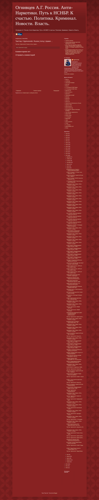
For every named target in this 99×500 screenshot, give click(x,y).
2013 (67, 155)
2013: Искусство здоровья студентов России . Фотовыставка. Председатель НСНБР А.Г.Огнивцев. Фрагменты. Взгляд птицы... (74, 46)
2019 (67, 144)
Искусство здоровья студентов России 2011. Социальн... (75, 371)
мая (68, 454)
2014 (67, 153)
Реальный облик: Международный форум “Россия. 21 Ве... (74, 388)
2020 (67, 142)
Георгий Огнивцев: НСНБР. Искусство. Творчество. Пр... (75, 179)
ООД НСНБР (68, 113)
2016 (67, 149)
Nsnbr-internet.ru (68, 92)
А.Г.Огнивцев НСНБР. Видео (71, 87)
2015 (67, 151)
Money (66, 128)
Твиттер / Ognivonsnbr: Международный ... (71, 391)
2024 (67, 135)
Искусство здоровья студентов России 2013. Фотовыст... (75, 334)
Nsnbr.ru (67, 79)
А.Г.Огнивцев (68, 117)
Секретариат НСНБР (69, 95)
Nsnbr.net (67, 100)
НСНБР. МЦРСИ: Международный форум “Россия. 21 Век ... (74, 246)
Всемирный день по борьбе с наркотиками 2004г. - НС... (73, 322)
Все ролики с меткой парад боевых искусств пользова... (74, 443)
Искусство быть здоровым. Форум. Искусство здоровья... (74, 374)
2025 (67, 133)
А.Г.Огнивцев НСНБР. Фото (71, 89)
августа (68, 164)
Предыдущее (56, 90)
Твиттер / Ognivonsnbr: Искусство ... (74, 336)
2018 (67, 146)
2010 (67, 467)
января (68, 461)
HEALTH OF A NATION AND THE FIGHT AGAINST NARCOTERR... (75, 264)
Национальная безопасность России (73, 103)
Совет (66, 120)
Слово (66, 123)
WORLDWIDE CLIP (69, 126)
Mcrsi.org (67, 84)
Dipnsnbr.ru (67, 93)
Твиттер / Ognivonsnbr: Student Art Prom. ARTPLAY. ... (74, 396)
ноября (68, 158)
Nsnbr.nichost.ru (68, 106)
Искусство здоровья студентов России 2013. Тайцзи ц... (75, 176)
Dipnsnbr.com (68, 90)
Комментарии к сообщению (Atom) (30, 92)
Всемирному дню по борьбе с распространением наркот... (73, 170)
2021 (67, 140)
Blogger (55, 493)
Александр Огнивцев (69, 82)
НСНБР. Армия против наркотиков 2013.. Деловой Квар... (74, 299)
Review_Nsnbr (68, 115)
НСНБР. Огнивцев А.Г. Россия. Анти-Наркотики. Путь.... (74, 173)
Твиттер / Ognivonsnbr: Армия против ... (75, 316)
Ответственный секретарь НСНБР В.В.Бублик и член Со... (74, 356)
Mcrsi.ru (67, 85)
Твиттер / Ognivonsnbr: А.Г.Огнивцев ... (75, 419)
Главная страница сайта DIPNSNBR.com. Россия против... (74, 359)
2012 (67, 464)
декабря (69, 157)
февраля (69, 460)
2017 (67, 148)
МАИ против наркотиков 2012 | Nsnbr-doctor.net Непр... (75, 293)
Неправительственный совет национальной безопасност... (73, 278)
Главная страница (37, 90)
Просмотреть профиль (69, 74)
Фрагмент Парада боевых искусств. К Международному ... (75, 353)
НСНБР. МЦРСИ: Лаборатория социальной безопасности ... (73, 231)
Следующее (18, 90)
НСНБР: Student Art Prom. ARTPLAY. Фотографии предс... (74, 266)
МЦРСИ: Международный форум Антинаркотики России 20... (74, 362)
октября (68, 160)
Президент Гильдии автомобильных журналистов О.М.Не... (74, 261)
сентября (69, 162)
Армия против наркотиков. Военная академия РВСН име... (74, 287)
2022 (67, 139)
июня (68, 167)
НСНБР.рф (67, 81)
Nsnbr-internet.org (69, 107)
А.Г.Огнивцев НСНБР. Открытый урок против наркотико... (75, 182)
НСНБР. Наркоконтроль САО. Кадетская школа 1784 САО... (73, 425)
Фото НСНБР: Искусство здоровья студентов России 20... (74, 214)
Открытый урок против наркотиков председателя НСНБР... (72, 43)
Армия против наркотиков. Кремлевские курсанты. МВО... (74, 281)
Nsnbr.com (67, 101)
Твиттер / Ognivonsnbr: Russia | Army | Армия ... (26, 44)
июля (68, 166)
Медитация (67, 118)
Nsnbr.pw (67, 96)
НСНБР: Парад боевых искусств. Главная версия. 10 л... (74, 449)
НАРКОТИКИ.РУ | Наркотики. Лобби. (74, 367)
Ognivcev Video (68, 104)
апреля (68, 456)
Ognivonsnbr (76, 59)
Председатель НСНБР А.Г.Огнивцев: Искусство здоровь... (74, 225)
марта (68, 458)
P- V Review (67, 124)
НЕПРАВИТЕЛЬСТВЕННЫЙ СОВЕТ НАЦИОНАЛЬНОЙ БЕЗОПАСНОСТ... (74, 314)
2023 (67, 137)
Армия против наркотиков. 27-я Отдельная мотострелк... (73, 284)
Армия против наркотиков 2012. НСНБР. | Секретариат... (73, 275)
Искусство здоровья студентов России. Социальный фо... (75, 385)
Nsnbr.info (67, 98)
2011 (67, 465)
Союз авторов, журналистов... (71, 112)
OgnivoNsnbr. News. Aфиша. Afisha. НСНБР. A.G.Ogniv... (74, 185)
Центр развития (68, 121)
